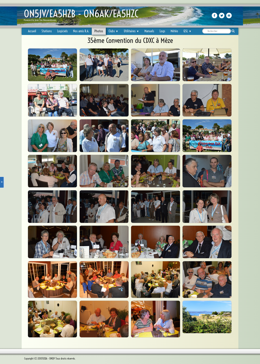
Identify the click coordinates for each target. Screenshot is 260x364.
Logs (162, 31)
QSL (187, 31)
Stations (47, 31)
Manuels (149, 31)
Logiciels (62, 31)
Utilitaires (131, 31)
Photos (98, 31)
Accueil (32, 31)
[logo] (82, 16)
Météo (174, 31)
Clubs (113, 31)
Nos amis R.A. (81, 31)
